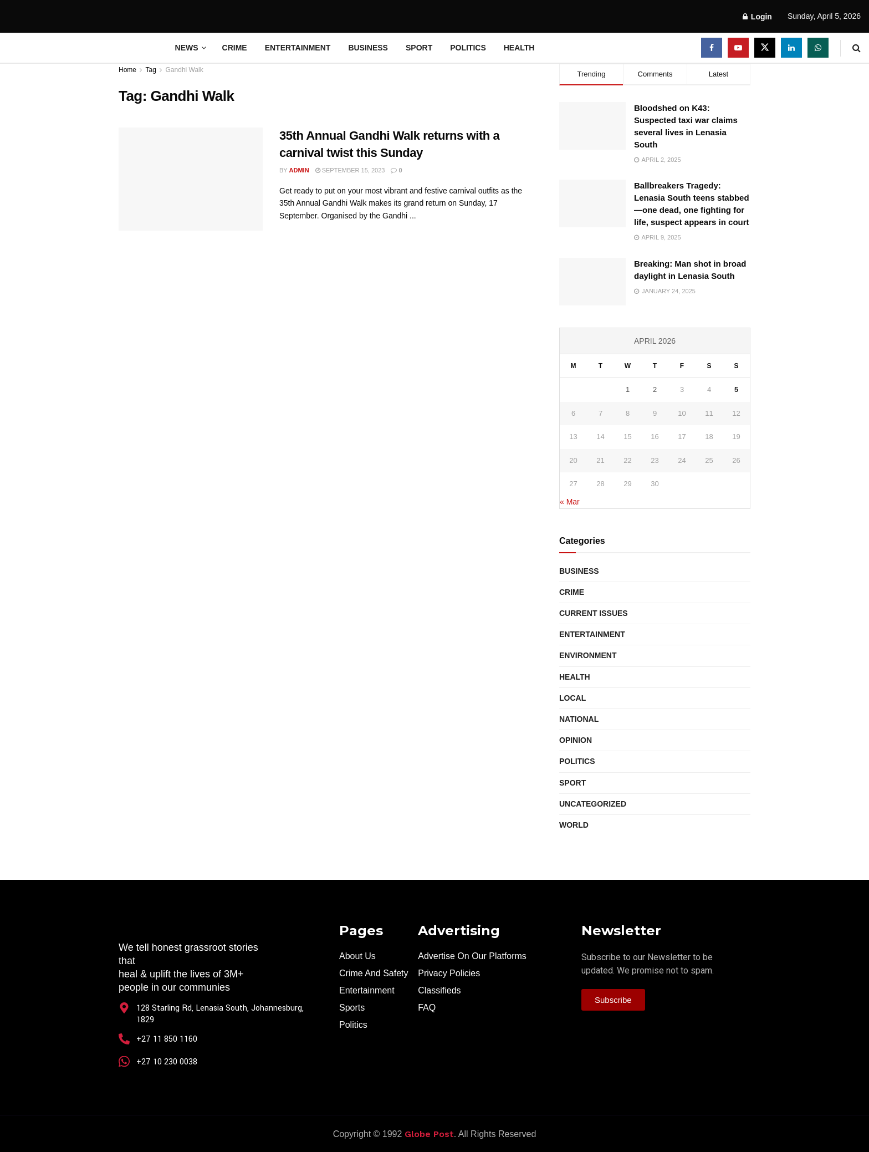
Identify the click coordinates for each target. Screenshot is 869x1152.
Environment (587, 655)
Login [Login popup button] (757, 16)
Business (368, 47)
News (186, 47)
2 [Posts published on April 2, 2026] (655, 389)
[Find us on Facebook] (711, 48)
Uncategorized (592, 803)
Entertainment (298, 47)
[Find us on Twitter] (764, 48)
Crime (234, 47)
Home (127, 70)
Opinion (575, 740)
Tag (150, 70)
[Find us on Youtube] (738, 48)
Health (519, 47)
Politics (468, 47)
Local (572, 698)
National (579, 719)
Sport (419, 47)
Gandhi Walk (184, 70)
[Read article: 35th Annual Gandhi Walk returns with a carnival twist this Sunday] (191, 179)
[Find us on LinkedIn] (791, 48)
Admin (299, 170)
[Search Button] (856, 48)
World (574, 824)
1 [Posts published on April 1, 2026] (628, 389)
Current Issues (593, 613)
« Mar (570, 501)
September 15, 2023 (350, 170)
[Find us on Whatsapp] (818, 48)
